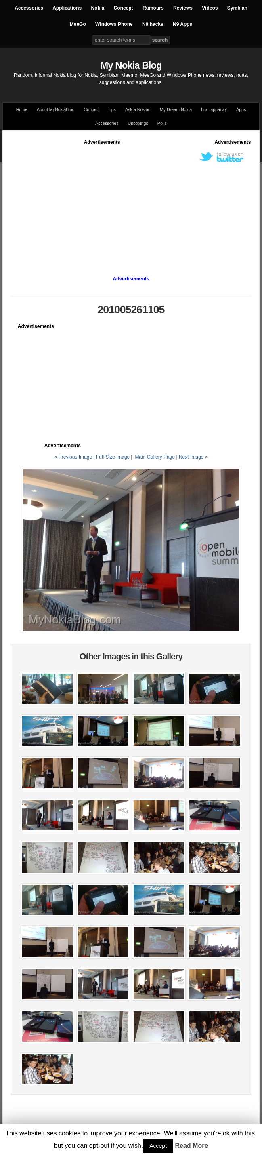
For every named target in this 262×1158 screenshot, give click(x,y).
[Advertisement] (136, 202)
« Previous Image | (75, 457)
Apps (241, 109)
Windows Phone (114, 24)
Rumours (153, 8)
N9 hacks (152, 24)
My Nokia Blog (130, 65)
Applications (67, 8)
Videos (210, 8)
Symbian (237, 8)
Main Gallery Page (155, 457)
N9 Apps (182, 24)
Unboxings (138, 123)
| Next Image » (192, 457)
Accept (158, 1146)
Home (21, 109)
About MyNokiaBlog (56, 109)
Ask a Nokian (138, 109)
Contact (91, 109)
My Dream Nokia (176, 109)
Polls (162, 123)
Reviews (183, 8)
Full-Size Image (113, 457)
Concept (123, 8)
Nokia (98, 8)
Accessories (29, 8)
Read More (191, 1145)
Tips (112, 109)
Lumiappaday (214, 109)
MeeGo (78, 24)
